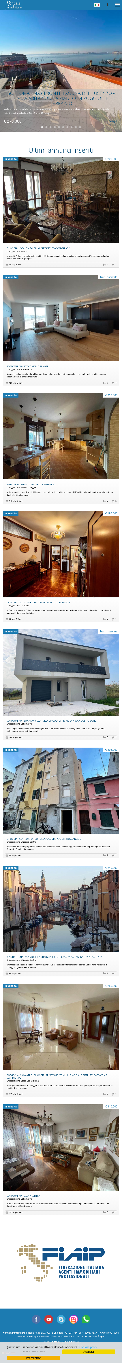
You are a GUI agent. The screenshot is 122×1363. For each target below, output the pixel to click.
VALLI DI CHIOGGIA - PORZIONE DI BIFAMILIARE (30, 484)
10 (80, 127)
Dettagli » (113, 119)
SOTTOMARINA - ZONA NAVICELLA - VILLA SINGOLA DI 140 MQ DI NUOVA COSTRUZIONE (51, 720)
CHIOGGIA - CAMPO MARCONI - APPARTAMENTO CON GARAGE (38, 602)
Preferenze (33, 1358)
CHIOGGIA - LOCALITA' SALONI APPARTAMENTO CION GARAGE (38, 248)
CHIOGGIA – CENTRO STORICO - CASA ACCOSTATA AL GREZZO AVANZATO (44, 838)
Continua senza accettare (33, 1351)
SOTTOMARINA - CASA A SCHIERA (23, 1195)
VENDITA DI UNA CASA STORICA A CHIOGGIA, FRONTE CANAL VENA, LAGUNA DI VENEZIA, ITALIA (54, 956)
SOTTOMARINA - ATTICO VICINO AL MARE (27, 366)
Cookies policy (88, 1347)
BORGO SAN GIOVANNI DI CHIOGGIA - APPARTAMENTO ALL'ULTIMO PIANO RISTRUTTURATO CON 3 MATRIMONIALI (57, 1076)
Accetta (88, 1352)
